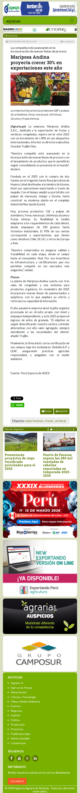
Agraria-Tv (17, 683)
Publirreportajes (21, 733)
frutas (49, 421)
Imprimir (62, 411)
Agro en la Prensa (21, 687)
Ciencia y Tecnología (23, 697)
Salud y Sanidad (20, 738)
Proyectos (17, 729)
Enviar (47, 411)
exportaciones (34, 421)
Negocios (16, 710)
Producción (18, 724)
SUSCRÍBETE (17, 781)
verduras (60, 421)
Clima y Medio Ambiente (25, 701)
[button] (51, 429)
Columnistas (18, 743)
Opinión (16, 715)
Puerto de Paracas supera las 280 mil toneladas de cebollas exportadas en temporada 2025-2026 (58, 465)
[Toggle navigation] (72, 20)
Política (15, 720)
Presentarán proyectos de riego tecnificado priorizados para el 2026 (20, 461)
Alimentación (19, 692)
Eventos (16, 706)
